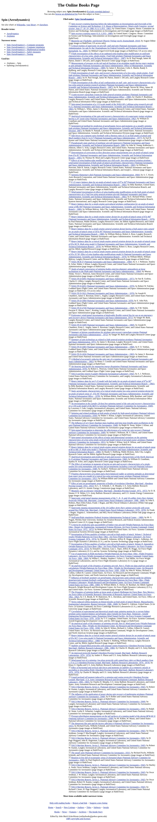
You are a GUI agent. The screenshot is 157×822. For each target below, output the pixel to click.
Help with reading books (60, 803)
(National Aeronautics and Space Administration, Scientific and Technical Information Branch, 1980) (109, 144)
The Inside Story (96, 812)
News (64, 812)
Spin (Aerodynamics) (84, 19)
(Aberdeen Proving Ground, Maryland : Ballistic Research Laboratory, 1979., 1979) (111, 669)
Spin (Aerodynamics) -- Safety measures (24, 52)
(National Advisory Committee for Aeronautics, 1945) (108, 709)
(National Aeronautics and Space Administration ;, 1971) (102, 279)
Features (72, 812)
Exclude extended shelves (98, 11)
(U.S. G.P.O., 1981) (111, 26)
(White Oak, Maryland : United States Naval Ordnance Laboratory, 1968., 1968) (111, 499)
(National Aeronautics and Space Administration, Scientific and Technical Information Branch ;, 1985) (111, 75)
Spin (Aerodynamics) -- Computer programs (25, 45)
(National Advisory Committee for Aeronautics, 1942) (108, 687)
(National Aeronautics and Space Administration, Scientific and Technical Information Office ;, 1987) (110, 55)
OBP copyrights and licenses (78, 819)
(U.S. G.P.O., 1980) (92, 33)
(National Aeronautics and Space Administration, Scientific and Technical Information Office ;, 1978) (111, 393)
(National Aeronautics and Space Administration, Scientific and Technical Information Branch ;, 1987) (112, 84)
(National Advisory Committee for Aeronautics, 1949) (112, 404)
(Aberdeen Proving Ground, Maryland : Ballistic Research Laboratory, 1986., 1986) (110, 647)
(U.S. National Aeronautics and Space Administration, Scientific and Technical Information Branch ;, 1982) (111, 106)
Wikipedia (21, 25)
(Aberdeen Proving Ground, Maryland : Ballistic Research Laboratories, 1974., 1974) (111, 661)
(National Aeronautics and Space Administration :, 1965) (102, 354)
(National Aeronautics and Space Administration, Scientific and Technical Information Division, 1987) (111, 128)
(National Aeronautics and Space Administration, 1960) (111, 458)
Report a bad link (80, 803)
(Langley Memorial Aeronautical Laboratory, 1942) (102, 374)
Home (50, 807)
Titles (89, 807)
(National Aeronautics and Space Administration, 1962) (110, 117)
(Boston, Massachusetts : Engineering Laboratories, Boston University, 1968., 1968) (111, 603)
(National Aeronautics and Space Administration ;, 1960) (101, 262)
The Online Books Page (78, 5)
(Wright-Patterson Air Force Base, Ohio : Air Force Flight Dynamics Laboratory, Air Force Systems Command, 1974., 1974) (110, 536)
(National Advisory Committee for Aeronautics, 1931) (100, 753)
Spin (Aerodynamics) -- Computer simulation (26, 47)
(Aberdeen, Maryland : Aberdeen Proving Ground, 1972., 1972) (109, 491)
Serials (106, 807)
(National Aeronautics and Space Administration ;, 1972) (108, 333)
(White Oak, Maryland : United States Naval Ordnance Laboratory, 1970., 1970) (109, 509)
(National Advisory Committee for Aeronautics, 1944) (108, 701)
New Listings (69, 807)
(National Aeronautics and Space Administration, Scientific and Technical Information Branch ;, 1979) (112, 244)
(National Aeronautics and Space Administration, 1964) (105, 175)
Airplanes (11, 36)
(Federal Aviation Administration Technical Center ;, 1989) (107, 517)
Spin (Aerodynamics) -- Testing (20, 54)
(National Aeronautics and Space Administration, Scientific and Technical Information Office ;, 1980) (110, 95)
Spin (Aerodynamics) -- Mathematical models (26, 49)
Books (57, 812)
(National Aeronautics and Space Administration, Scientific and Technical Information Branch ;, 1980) (112, 206)
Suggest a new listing (98, 803)
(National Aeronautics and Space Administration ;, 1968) (102, 308)
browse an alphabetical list (66, 14)
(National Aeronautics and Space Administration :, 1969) (102, 325)
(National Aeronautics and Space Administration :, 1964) (107, 270)
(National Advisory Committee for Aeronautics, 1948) (111, 424)
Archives (82, 812)
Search (58, 807)
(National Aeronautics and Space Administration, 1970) (102, 301)
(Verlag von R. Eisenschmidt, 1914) (105, 41)
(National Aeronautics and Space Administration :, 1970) (102, 286)
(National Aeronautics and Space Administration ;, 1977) (110, 136)
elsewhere (43, 25)
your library (31, 25)
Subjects (97, 807)
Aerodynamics (13, 34)
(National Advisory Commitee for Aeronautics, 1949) (112, 717)
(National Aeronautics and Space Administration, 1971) (111, 316)
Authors (80, 807)
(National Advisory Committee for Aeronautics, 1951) (111, 439)
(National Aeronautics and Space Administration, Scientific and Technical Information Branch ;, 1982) (111, 162)
